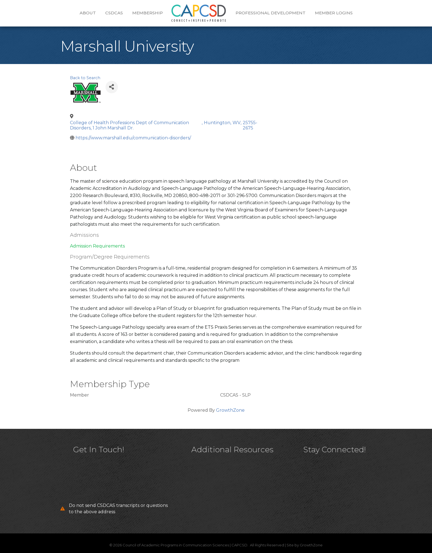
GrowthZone (230, 410)
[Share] (112, 87)
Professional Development (271, 12)
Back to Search (85, 77)
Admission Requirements (97, 246)
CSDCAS (114, 12)
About (88, 12)
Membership (147, 12)
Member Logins (334, 12)
